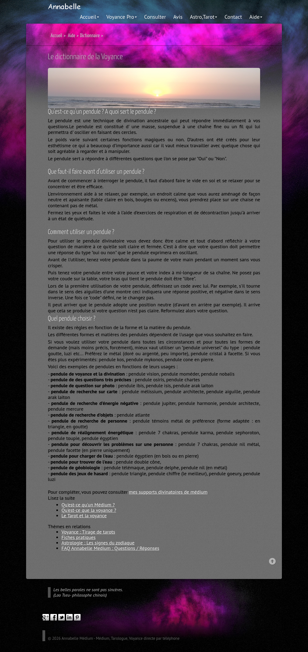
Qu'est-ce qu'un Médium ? (88, 505)
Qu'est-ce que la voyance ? (88, 510)
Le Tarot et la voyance (84, 515)
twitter (61, 617)
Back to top (272, 561)
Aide (255, 16)
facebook (53, 617)
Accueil (89, 16)
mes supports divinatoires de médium (168, 492)
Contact (233, 16)
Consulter (155, 16)
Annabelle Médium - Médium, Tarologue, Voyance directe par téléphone (120, 638)
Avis (178, 16)
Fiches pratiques (78, 537)
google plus (45, 617)
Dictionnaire (90, 35)
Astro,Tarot (203, 16)
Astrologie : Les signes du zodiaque (97, 543)
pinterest (77, 617)
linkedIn (69, 617)
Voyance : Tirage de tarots (88, 532)
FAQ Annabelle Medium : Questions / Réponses (110, 548)
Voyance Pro (121, 16)
